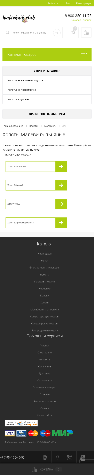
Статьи (44, 408)
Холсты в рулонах (18, 99)
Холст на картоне (16, 166)
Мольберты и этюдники (44, 309)
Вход (68, 3)
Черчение (44, 288)
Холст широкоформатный (20, 222)
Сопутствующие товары (44, 316)
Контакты (44, 359)
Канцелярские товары (44, 323)
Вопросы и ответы (44, 401)
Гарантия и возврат (44, 387)
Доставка (44, 373)
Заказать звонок (81, 20)
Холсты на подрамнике (22, 89)
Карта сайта (44, 415)
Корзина (47, 469)
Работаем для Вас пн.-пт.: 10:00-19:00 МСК (30, 442)
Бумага (44, 274)
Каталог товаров (47, 54)
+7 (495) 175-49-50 (12, 457)
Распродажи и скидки (44, 330)
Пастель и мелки (44, 281)
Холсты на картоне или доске (25, 80)
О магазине (45, 352)
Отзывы (45, 394)
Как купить (44, 366)
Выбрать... (53, 3)
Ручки (44, 260)
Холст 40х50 (13, 204)
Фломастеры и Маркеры (45, 267)
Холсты (44, 302)
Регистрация (84, 3)
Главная (44, 345)
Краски (44, 295)
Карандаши (45, 253)
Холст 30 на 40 (15, 185)
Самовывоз (44, 380)
